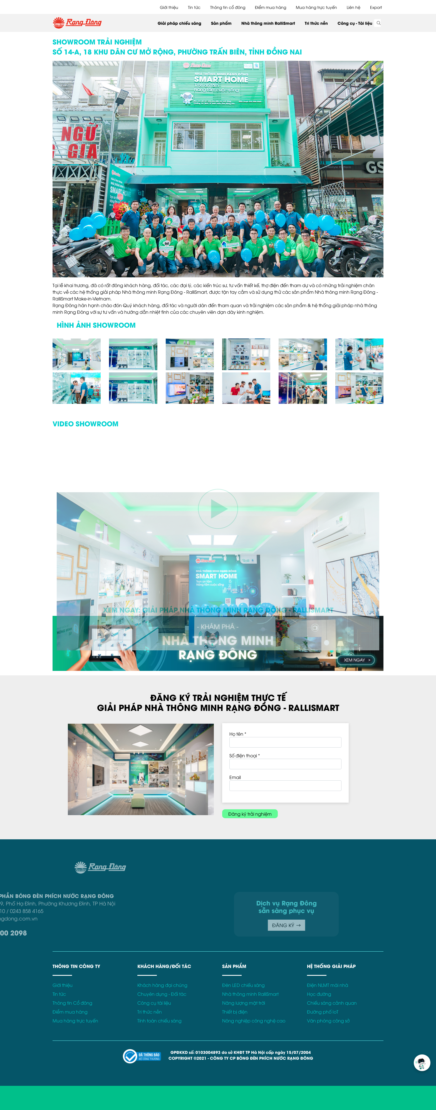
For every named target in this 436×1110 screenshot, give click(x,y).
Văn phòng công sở (328, 1020)
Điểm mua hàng (270, 7)
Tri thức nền (316, 23)
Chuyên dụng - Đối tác (161, 994)
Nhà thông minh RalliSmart (268, 23)
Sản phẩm (221, 23)
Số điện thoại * (244, 755)
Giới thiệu (169, 7)
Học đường (319, 994)
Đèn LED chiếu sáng (243, 985)
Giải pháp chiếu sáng (179, 23)
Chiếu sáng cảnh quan (332, 1003)
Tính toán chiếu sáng (159, 1020)
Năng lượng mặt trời (243, 1003)
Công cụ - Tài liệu (355, 23)
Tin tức (194, 7)
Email (235, 777)
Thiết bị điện (234, 1012)
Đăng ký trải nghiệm (250, 814)
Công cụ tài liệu (154, 1003)
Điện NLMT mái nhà (327, 985)
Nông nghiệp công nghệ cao (253, 1020)
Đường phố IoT (322, 1012)
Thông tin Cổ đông (72, 1003)
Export (376, 7)
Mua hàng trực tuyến (316, 7)
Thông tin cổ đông (227, 7)
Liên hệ (353, 7)
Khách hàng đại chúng (162, 985)
